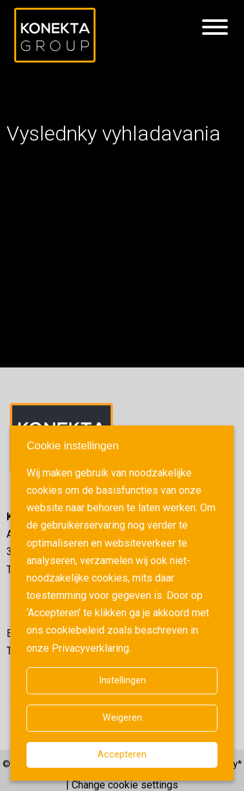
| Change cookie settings (122, 785)
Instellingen (122, 680)
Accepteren (122, 754)
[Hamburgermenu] (215, 28)
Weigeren (122, 717)
